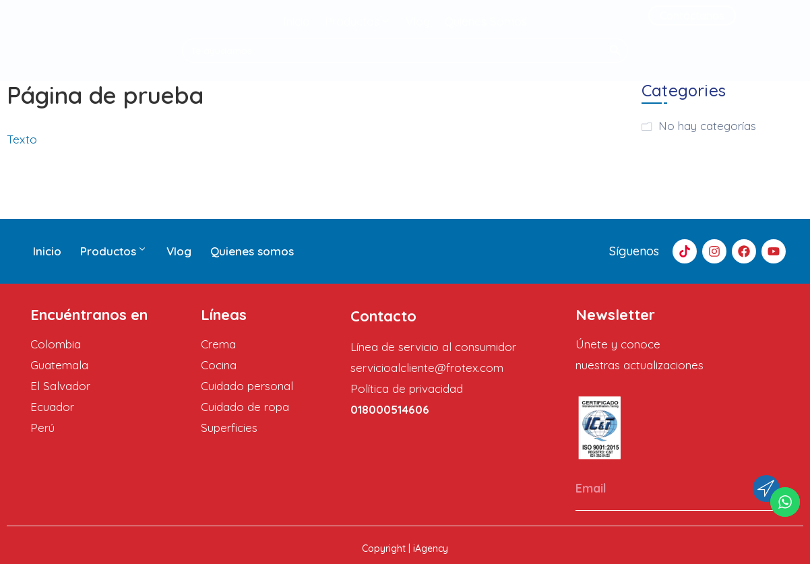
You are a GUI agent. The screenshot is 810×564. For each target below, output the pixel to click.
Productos (114, 251)
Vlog (178, 251)
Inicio (47, 251)
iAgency (430, 548)
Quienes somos (252, 251)
